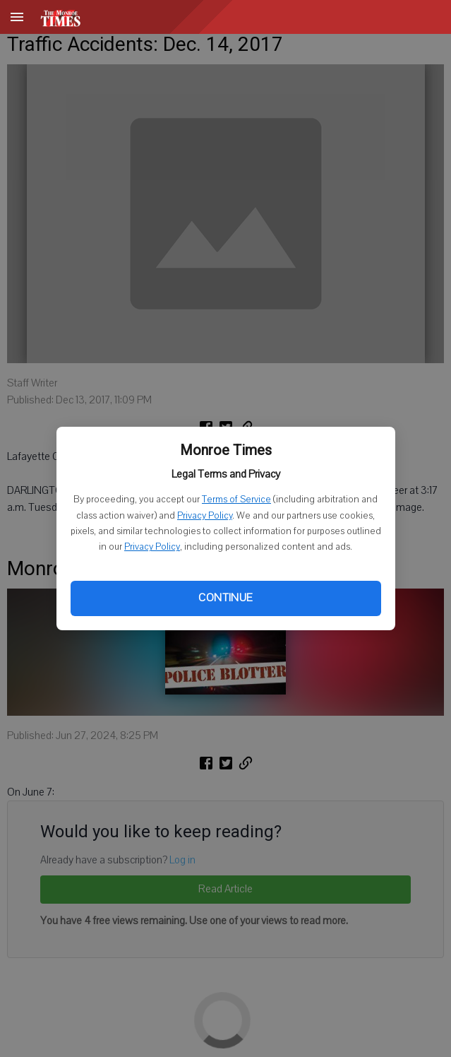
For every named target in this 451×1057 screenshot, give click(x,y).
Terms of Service (236, 499)
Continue (225, 598)
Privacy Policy (204, 515)
